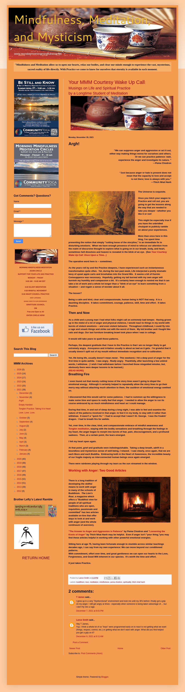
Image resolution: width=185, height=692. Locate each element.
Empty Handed (25, 405)
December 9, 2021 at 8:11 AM (89, 636)
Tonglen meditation (79, 428)
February (23, 450)
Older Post (165, 648)
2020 (19, 459)
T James (80, 597)
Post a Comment (80, 642)
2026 (19, 369)
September (24, 422)
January (23, 454)
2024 (19, 377)
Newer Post (74, 648)
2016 (19, 475)
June (21, 434)
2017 (19, 471)
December (24, 393)
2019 (19, 463)
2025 (19, 373)
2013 (19, 487)
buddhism (80, 582)
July (21, 430)
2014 (19, 483)
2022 (19, 386)
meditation (94, 582)
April (21, 442)
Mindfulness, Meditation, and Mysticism (82, 28)
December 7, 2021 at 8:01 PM (89, 611)
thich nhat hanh (138, 582)
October (23, 418)
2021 (19, 389)
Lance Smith (82, 620)
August (22, 426)
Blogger (104, 677)
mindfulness (104, 582)
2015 (19, 479)
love (87, 582)
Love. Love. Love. (27, 412)
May (21, 438)
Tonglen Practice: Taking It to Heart (35, 409)
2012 (19, 491)
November (24, 397)
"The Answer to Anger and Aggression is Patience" (96, 531)
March (22, 446)
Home (120, 648)
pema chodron (116, 582)
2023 (19, 381)
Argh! (21, 400)
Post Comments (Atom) (91, 653)
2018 (19, 467)
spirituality (127, 582)
